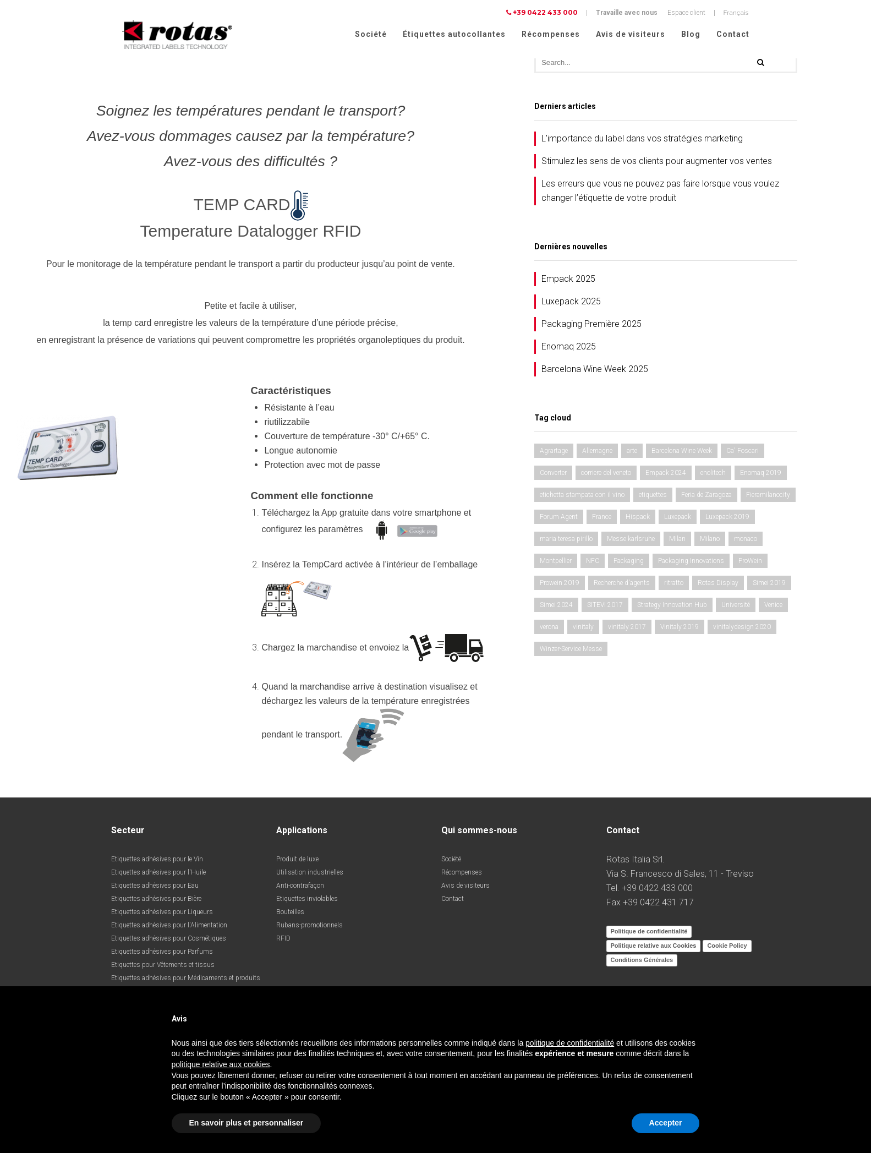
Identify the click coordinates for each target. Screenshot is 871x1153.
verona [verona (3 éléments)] (549, 631)
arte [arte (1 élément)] (632, 454)
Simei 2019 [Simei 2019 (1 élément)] (769, 587)
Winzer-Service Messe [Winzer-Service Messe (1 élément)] (571, 653)
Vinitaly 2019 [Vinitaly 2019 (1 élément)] (679, 631)
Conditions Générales (642, 963)
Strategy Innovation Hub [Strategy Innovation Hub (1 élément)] (672, 609)
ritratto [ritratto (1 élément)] (673, 587)
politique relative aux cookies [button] (221, 1064)
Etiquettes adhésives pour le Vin (157, 863)
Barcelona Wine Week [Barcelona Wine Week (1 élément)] (681, 454)
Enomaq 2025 (568, 350)
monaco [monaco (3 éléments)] (745, 543)
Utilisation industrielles (309, 876)
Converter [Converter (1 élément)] (553, 476)
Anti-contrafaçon (300, 889)
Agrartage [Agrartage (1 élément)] (554, 454)
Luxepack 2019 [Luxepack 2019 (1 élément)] (727, 520)
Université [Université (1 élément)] (735, 609)
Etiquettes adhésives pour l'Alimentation (169, 929)
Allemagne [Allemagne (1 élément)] (597, 454)
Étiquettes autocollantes (454, 34)
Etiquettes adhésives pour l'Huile (158, 876)
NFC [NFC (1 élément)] (592, 565)
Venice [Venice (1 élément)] (773, 609)
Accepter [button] (665, 1122)
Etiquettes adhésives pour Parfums (162, 955)
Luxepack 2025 (571, 305)
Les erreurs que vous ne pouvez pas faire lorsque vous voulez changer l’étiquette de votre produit (660, 194)
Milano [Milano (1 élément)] (710, 543)
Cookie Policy (727, 949)
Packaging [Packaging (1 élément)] (628, 565)
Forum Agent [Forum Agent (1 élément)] (559, 520)
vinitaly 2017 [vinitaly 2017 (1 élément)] (627, 631)
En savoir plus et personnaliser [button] (246, 1122)
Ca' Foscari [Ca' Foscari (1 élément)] (742, 454)
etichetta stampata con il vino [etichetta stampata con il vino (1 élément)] (582, 498)
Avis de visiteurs (630, 34)
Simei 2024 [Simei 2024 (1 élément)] (556, 609)
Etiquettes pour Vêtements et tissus (163, 968)
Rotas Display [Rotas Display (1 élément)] (718, 587)
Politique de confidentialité (649, 935)
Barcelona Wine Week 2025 (594, 373)
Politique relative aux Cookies (654, 949)
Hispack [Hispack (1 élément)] (638, 520)
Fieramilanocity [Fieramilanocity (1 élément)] (768, 498)
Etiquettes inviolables (307, 902)
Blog (690, 34)
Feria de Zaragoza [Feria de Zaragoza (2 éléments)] (706, 498)
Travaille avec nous (627, 13)
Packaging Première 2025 (591, 328)
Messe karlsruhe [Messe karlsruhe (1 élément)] (631, 543)
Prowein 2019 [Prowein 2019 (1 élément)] (559, 587)
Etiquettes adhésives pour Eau (155, 889)
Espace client (686, 13)
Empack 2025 (568, 282)
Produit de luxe (297, 863)
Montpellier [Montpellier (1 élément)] (556, 565)
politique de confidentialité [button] (569, 1043)
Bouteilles (290, 916)
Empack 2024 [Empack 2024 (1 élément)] (665, 476)
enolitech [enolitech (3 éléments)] (713, 476)
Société (371, 34)
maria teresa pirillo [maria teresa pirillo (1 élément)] (566, 543)
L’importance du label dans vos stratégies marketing (642, 142)
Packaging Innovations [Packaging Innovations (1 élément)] (691, 565)
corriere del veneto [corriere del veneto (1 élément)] (606, 476)
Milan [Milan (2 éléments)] (677, 543)
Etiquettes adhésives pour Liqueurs (162, 916)
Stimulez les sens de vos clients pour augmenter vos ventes (656, 165)
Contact (732, 34)
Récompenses (551, 34)
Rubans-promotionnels (309, 929)
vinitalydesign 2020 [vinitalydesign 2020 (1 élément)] (742, 631)
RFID (283, 942)
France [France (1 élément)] (601, 520)
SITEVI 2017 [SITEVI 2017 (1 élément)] (605, 609)
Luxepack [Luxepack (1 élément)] (677, 520)
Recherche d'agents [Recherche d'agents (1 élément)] (622, 587)
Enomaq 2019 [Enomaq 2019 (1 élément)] (760, 476)
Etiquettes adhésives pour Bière (156, 902)
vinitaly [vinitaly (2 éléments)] (583, 631)
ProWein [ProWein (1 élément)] (750, 565)
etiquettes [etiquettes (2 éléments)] (653, 498)
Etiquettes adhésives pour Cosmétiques (168, 942)
